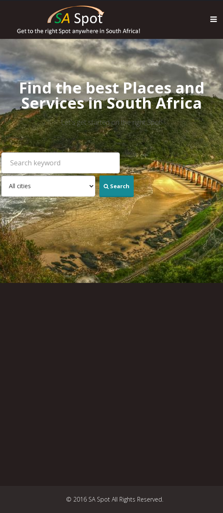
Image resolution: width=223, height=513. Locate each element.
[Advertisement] (115, 384)
